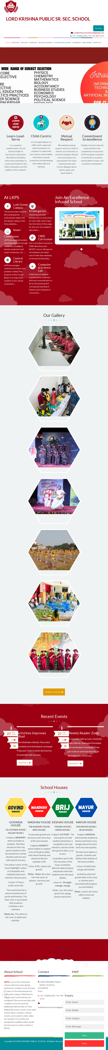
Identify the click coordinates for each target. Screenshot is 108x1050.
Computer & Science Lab (44, 267)
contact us (97, 42)
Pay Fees (98, 28)
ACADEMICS (33, 42)
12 (13, 740)
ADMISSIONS (76, 42)
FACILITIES (24, 42)
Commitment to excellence (92, 137)
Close (84, 1043)
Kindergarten (37, 211)
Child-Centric (41, 136)
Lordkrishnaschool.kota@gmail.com (88, 32)
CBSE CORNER (87, 42)
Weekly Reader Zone (83, 733)
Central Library (18, 260)
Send (84, 1035)
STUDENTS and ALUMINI (62, 42)
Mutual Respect (67, 137)
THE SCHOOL (15, 42)
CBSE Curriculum (45, 237)
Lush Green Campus (20, 206)
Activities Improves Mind (31, 734)
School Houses (54, 787)
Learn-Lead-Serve (16, 137)
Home (7, 42)
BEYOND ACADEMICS (46, 42)
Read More (25, 763)
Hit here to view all (54, 692)
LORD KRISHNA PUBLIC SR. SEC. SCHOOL (48, 19)
